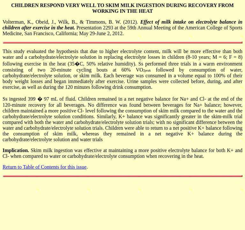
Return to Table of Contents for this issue (44, 167)
